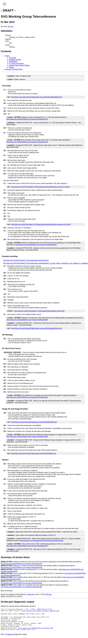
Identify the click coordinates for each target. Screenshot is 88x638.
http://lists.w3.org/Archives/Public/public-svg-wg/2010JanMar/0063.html (36, 97)
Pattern (11, 67)
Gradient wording (15, 59)
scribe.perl (30, 594)
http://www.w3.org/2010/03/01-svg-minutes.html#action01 (26, 119)
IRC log (10, 26)
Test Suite (12, 58)
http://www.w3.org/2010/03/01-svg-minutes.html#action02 (26, 142)
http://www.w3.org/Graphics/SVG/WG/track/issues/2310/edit (42, 540)
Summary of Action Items (14, 69)
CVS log (48, 594)
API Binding (13, 61)
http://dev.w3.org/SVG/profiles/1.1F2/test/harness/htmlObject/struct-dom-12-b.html (40, 187)
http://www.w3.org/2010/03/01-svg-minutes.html (35, 628)
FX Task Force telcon (16, 63)
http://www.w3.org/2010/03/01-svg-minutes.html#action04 (26, 320)
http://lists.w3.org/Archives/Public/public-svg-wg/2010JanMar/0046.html (36, 328)
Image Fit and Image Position (19, 65)
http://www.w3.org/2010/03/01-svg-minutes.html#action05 (26, 397)
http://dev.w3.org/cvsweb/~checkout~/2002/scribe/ (41, 611)
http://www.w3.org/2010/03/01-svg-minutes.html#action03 (35, 245)
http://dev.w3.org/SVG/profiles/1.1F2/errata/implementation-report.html (39, 311)
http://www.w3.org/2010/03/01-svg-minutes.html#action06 (26, 436)
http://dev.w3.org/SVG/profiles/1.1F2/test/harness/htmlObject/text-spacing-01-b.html (41, 224)
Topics (7, 56)
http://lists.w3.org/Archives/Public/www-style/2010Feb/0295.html (34, 422)
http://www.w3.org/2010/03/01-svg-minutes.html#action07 (26, 546)
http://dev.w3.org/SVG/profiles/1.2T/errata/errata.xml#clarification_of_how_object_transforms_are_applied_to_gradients (45, 263)
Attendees (6, 30)
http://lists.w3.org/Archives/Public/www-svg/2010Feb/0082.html (33, 453)
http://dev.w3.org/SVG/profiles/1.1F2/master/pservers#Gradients (26, 260)
